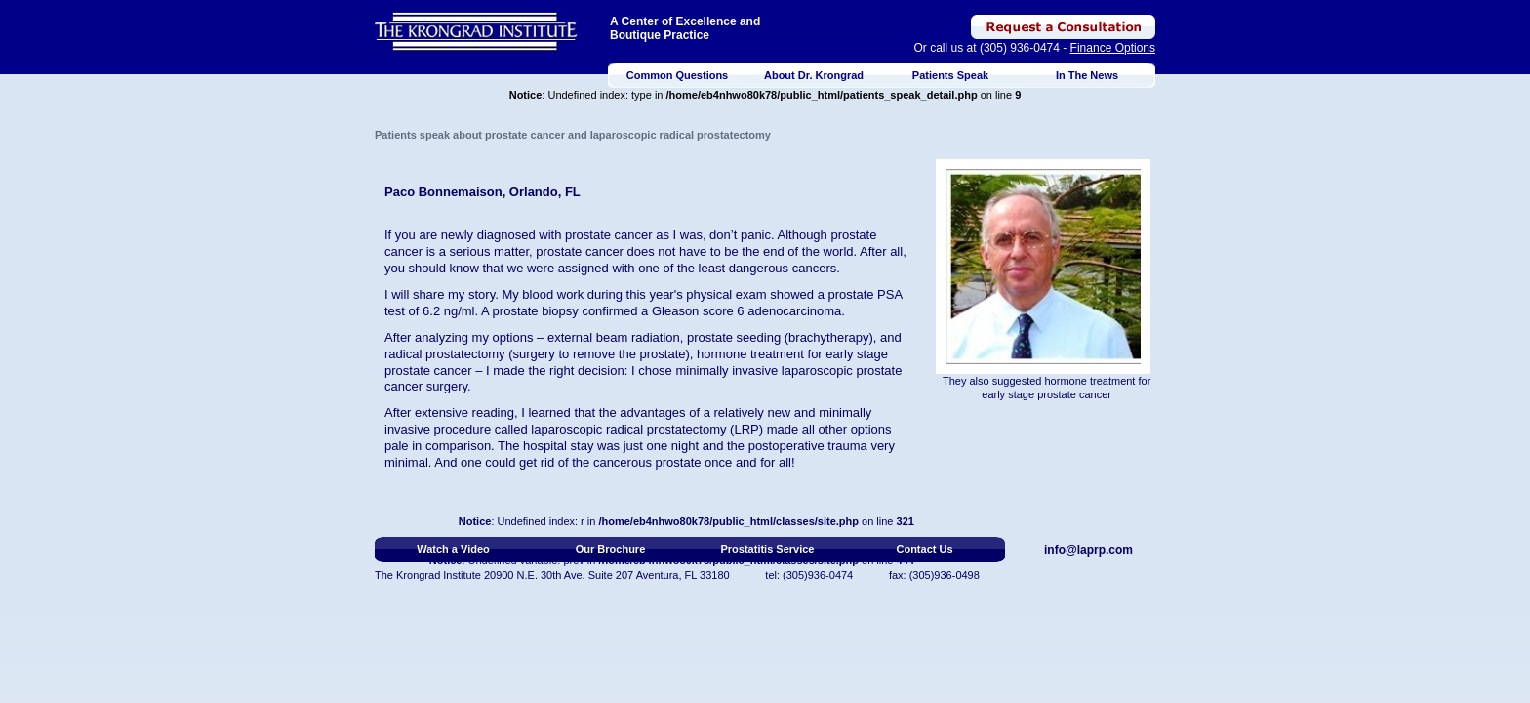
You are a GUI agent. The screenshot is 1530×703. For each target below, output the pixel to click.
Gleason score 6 (698, 311)
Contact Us (924, 549)
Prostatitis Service (768, 549)
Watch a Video (453, 549)
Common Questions (677, 75)
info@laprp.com (1088, 550)
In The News (1087, 75)
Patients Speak (950, 75)
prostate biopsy (536, 311)
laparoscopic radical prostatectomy (628, 429)
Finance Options (1112, 48)
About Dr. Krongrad (814, 75)
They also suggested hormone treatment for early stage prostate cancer (1046, 387)
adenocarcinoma (794, 311)
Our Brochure (611, 549)
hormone (721, 354)
